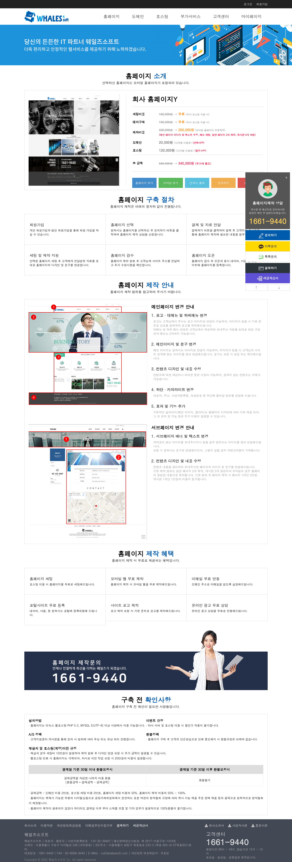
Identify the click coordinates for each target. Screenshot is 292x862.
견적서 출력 (197, 183)
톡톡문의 (268, 256)
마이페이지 (251, 16)
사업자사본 (237, 825)
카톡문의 (268, 246)
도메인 (138, 16)
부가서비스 (190, 16)
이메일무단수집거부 (99, 825)
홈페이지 (111, 16)
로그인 (248, 4)
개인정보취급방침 (69, 825)
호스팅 (162, 16)
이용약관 (47, 825)
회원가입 (262, 4)
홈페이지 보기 (144, 183)
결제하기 (268, 268)
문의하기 (223, 183)
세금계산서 (267, 278)
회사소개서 (214, 825)
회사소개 (30, 825)
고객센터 (221, 16)
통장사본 (259, 825)
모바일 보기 (170, 183)
